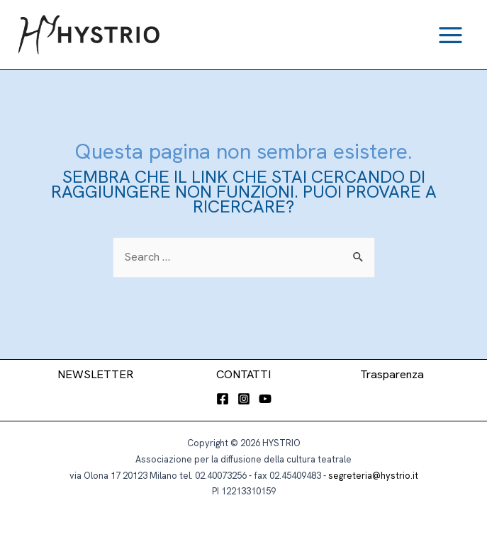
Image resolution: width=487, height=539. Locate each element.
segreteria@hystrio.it (373, 476)
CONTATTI (243, 374)
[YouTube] (265, 398)
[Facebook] (222, 398)
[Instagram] (243, 398)
